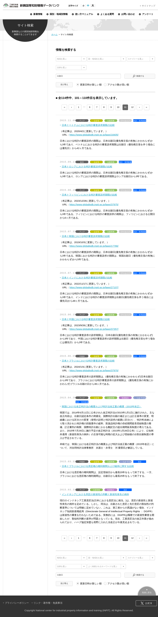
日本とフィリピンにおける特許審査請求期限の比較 (89, 194)
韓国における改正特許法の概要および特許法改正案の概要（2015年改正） (102, 406)
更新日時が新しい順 (91, 84)
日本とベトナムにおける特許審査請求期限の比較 (88, 125)
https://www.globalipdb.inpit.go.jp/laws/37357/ (94, 329)
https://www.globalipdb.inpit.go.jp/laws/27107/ (94, 287)
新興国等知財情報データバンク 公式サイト (31, 5)
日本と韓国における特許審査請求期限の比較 (86, 236)
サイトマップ (148, 5)
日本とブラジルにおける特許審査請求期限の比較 (88, 360)
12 (132, 107)
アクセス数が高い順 (118, 84)
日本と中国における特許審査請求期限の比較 (86, 319)
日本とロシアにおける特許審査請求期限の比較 (87, 166)
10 (118, 107)
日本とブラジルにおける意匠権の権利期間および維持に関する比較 (98, 466)
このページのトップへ (147, 591)
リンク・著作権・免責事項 (48, 602)
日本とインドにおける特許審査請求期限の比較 (87, 277)
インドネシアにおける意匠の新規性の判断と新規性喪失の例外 (95, 494)
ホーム (54, 34)
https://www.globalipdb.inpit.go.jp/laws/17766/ (94, 246)
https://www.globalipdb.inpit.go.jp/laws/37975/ (94, 204)
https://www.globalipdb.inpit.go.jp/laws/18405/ (94, 134)
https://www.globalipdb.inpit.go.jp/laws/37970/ (94, 370)
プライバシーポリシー (17, 602)
